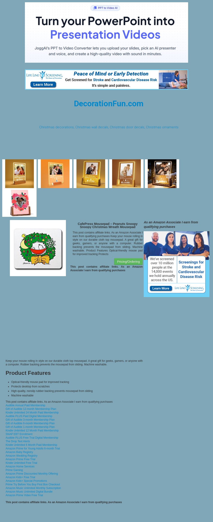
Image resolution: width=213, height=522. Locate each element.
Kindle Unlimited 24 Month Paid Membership (32, 412)
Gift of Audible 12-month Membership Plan (31, 409)
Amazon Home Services (20, 466)
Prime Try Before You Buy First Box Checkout (33, 484)
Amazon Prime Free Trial (20, 459)
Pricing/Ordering (128, 261)
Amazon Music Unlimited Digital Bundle (29, 491)
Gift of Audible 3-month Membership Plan (30, 419)
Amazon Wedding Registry (21, 455)
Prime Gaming (14, 470)
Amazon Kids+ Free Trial (20, 477)
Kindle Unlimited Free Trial (21, 462)
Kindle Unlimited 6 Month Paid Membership (31, 444)
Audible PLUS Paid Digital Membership (29, 416)
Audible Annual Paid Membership (25, 405)
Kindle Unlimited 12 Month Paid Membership (32, 430)
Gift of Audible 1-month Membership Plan (30, 427)
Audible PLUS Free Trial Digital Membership (32, 437)
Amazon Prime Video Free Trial (24, 495)
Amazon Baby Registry (19, 452)
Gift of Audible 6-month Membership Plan (30, 423)
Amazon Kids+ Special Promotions (26, 480)
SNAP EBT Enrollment (19, 434)
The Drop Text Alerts (18, 441)
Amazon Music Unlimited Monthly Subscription (33, 488)
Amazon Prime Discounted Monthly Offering (32, 473)
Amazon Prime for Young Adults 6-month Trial (33, 448)
